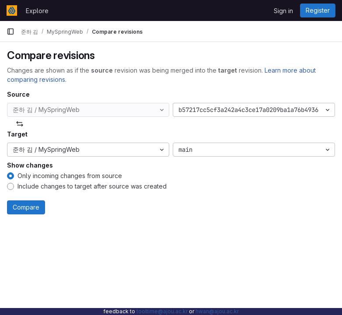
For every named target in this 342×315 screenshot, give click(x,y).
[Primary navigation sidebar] (10, 31)
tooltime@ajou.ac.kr (162, 311)
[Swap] (19, 124)
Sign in (283, 10)
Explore (37, 10)
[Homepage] (12, 11)
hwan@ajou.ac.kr (217, 311)
